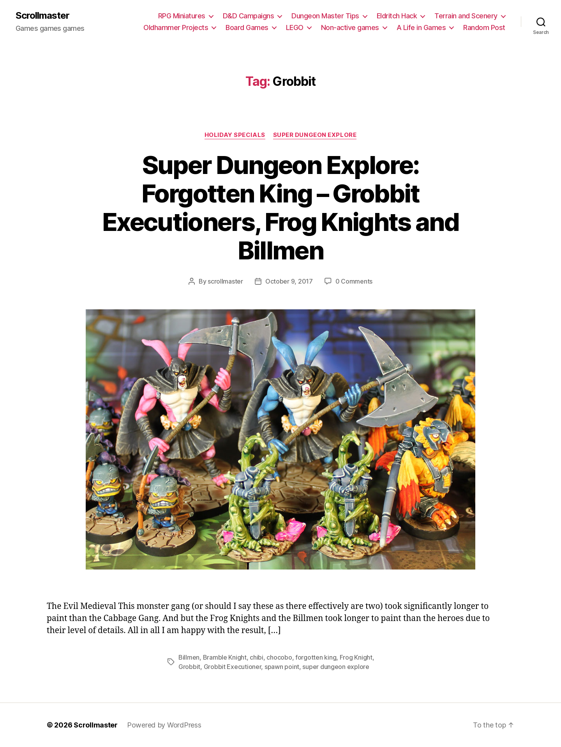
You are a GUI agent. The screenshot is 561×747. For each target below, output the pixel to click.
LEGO (294, 27)
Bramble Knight (225, 657)
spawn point (282, 667)
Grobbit (189, 667)
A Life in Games (421, 27)
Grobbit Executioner (232, 667)
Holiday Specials (235, 134)
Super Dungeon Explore (315, 134)
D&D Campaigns (248, 16)
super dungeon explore (335, 667)
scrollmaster (225, 281)
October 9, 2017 (289, 281)
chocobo (279, 657)
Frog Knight (356, 657)
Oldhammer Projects (175, 27)
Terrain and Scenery (465, 16)
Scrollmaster (42, 15)
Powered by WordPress (164, 725)
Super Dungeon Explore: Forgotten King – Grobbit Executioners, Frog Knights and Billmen (280, 207)
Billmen (188, 657)
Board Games (247, 27)
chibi (256, 657)
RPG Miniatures (181, 16)
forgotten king (315, 657)
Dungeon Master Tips (325, 16)
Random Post (484, 27)
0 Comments (353, 281)
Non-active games (350, 27)
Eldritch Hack (397, 16)
